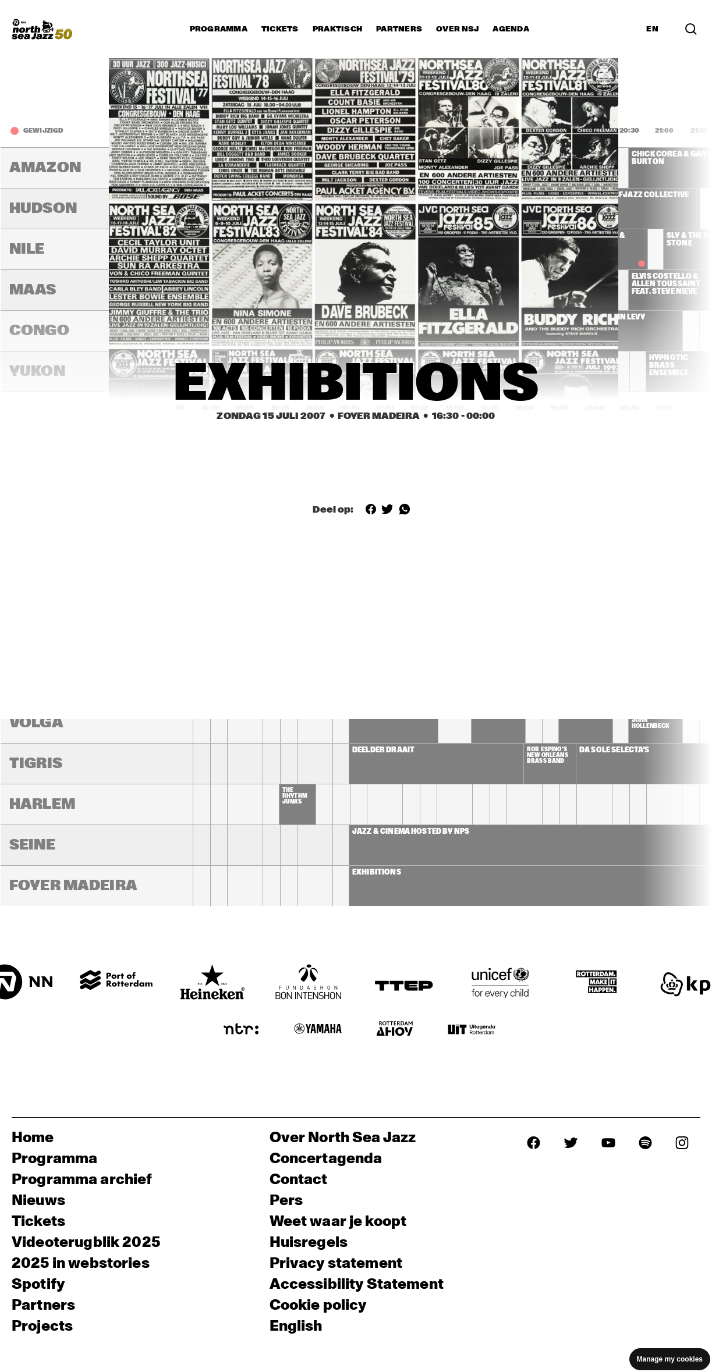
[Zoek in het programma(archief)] (691, 29)
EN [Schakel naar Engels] (652, 29)
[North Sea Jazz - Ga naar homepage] (42, 29)
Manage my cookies (670, 1359)
